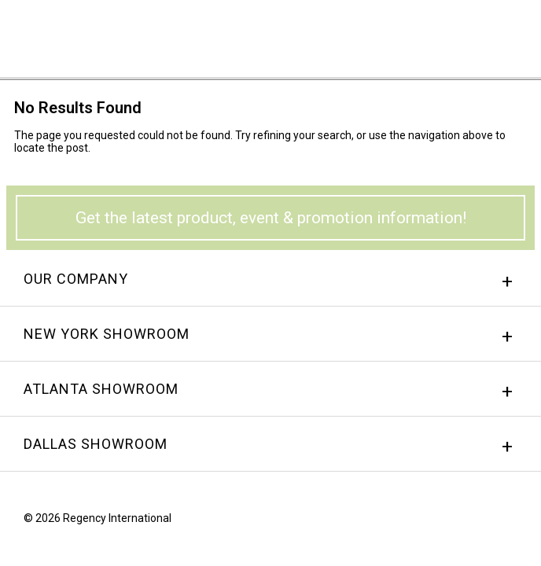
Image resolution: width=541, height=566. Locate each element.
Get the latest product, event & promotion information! (270, 217)
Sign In (333, 35)
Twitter (512, 522)
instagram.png (482, 522)
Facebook (452, 522)
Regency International (56, 38)
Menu (505, 33)
